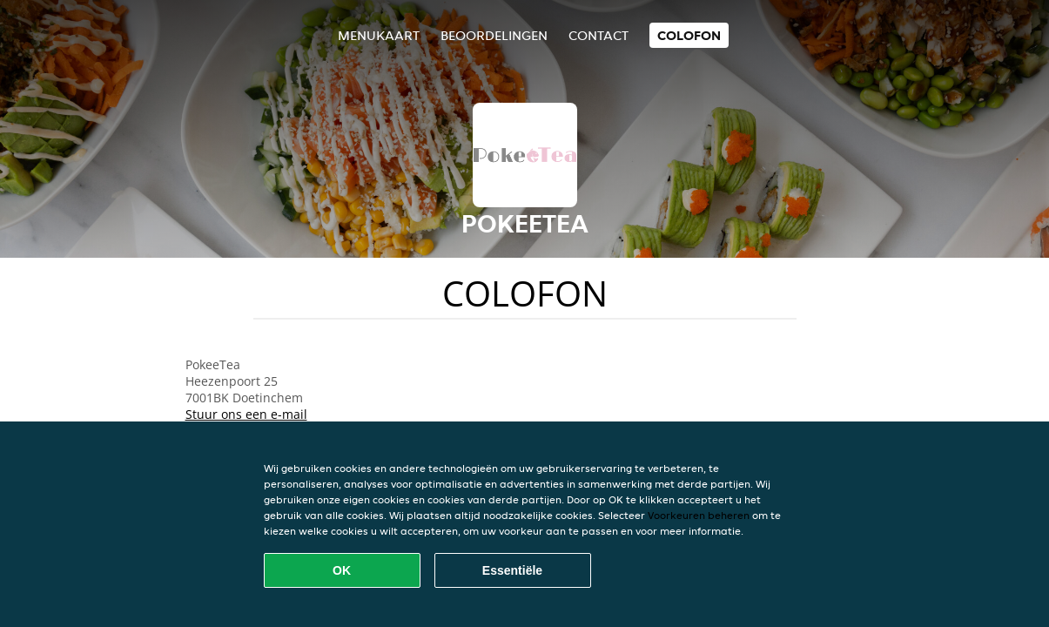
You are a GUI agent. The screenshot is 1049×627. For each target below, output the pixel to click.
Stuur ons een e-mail (246, 414)
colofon (689, 35)
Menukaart (379, 35)
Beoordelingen (494, 35)
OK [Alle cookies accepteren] (342, 570)
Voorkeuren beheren (699, 515)
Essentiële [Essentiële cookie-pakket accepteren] (512, 570)
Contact (598, 35)
